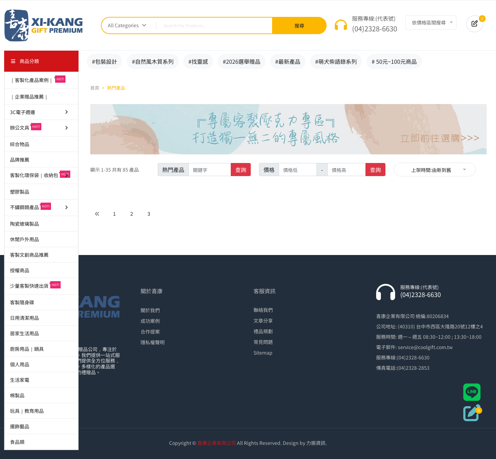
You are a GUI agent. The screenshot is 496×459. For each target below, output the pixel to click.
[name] (209, 169)
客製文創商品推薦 (29, 254)
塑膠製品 (19, 191)
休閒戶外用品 (24, 239)
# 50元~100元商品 (394, 61)
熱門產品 (116, 87)
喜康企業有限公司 (216, 442)
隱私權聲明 (153, 342)
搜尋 (299, 25)
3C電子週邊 (39, 112)
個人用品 (19, 364)
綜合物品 (19, 144)
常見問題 (263, 341)
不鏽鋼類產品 (39, 207)
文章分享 (263, 320)
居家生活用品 (24, 333)
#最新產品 (287, 61)
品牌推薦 (19, 159)
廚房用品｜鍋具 (27, 348)
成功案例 (150, 320)
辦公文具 (39, 127)
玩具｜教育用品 (27, 410)
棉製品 (17, 395)
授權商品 (19, 270)
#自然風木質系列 (153, 61)
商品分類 (25, 61)
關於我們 (150, 310)
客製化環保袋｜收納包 (40, 174)
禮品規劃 (263, 331)
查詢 (240, 169)
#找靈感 (198, 61)
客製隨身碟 (22, 302)
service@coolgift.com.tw (425, 347)
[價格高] (346, 169)
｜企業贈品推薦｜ (29, 96)
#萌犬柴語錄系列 (336, 61)
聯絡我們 (263, 309)
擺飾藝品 (19, 426)
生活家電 (19, 379)
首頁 (94, 87)
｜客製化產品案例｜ (37, 79)
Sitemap (263, 352)
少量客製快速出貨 (35, 285)
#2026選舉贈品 (241, 61)
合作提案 (150, 331)
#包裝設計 (104, 61)
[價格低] (298, 169)
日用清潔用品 (24, 317)
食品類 (17, 441)
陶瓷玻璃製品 (24, 223)
